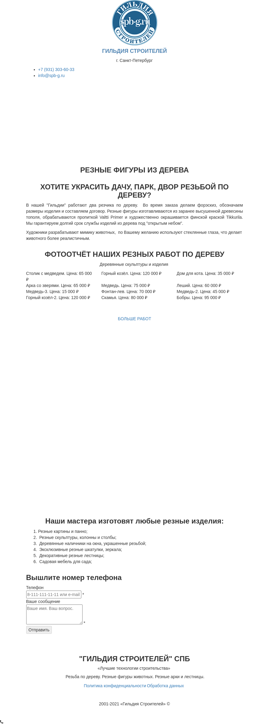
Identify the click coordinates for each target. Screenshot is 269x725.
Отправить (39, 629)
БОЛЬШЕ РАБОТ (134, 318)
